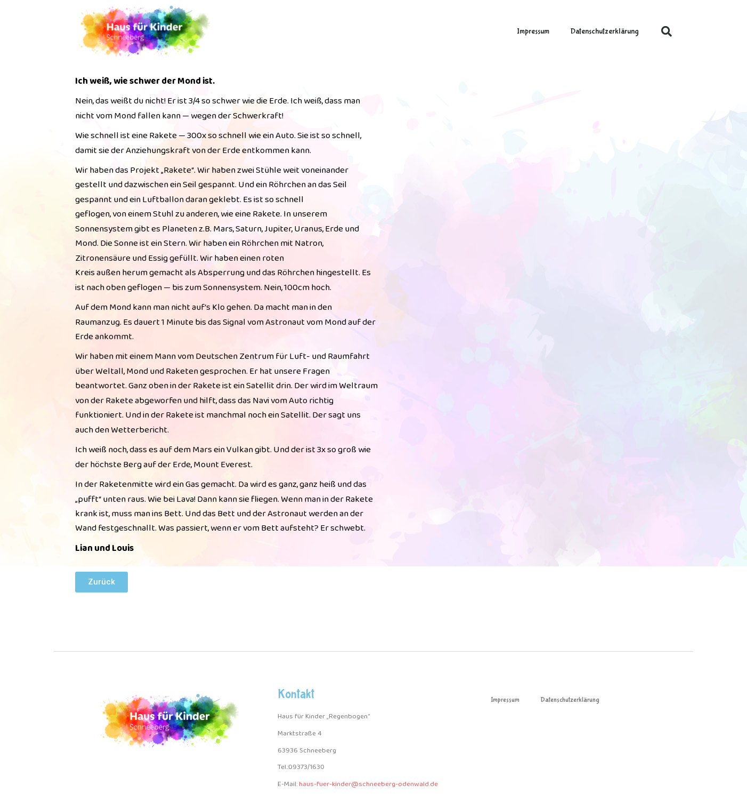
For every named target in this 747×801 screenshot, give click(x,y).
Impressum (533, 31)
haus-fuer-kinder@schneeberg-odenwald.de (368, 784)
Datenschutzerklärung (605, 31)
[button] (666, 31)
